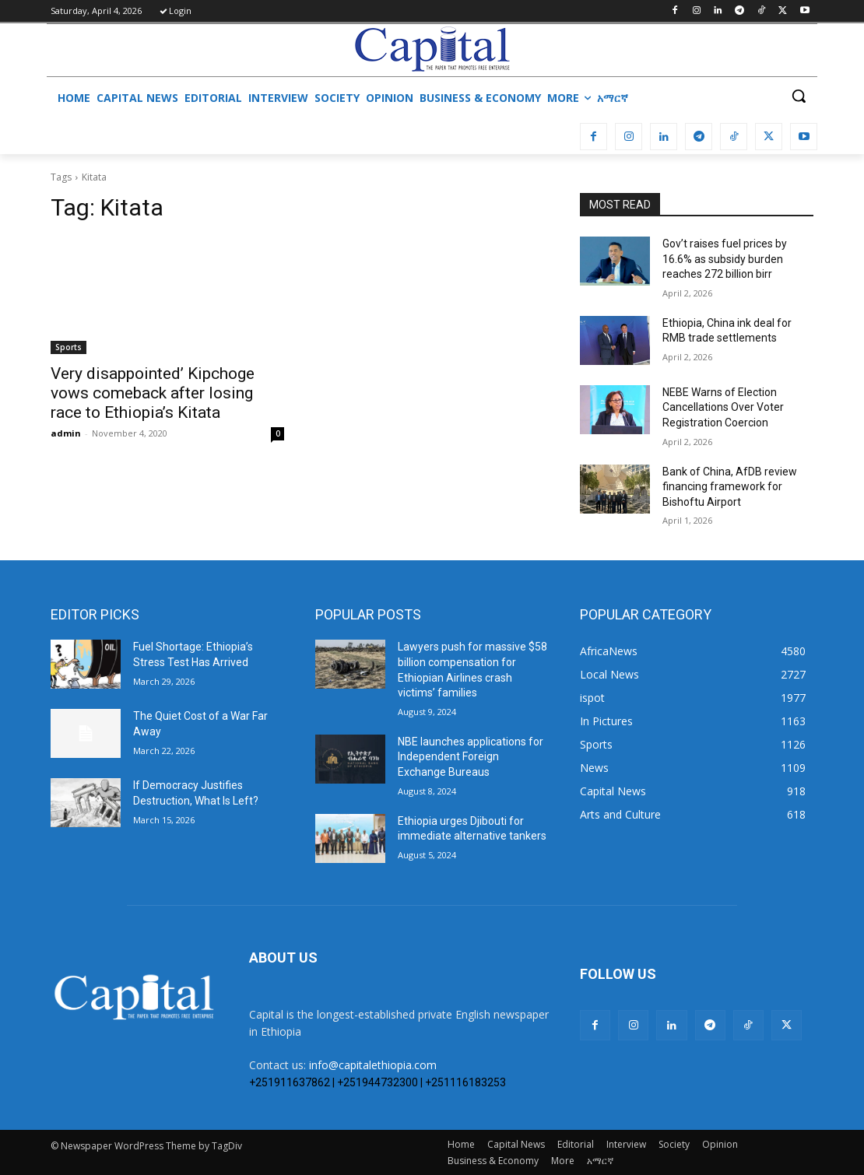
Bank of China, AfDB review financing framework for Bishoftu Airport (729, 486)
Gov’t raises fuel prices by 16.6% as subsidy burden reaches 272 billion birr (724, 258)
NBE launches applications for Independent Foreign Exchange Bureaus (470, 756)
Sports (68, 347)
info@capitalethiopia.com (373, 1065)
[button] (798, 95)
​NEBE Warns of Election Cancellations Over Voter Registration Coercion (723, 407)
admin (66, 433)
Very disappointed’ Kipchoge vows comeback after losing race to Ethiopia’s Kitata (153, 393)
